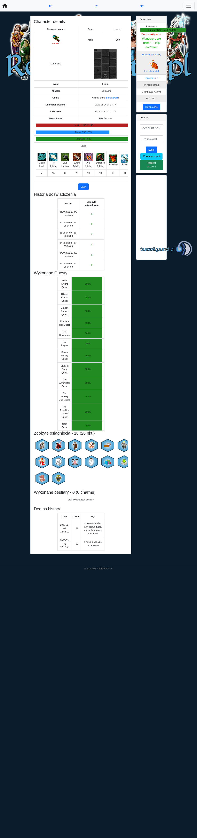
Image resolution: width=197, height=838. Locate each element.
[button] (51, 6)
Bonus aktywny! (151, 34)
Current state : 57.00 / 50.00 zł (163, 30)
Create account (151, 156)
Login (151, 149)
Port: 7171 (151, 98)
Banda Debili (112, 97)
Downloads (151, 107)
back (83, 186)
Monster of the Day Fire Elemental (151, 62)
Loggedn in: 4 (151, 78)
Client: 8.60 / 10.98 (151, 91)
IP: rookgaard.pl (151, 85)
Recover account (151, 164)
